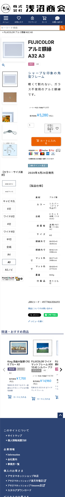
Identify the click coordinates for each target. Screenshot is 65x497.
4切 (9, 224)
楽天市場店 (26, 481)
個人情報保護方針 (16, 440)
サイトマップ (14, 435)
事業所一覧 (13, 464)
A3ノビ (9, 270)
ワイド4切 (9, 231)
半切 (9, 239)
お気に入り (19, 19)
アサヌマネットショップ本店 (22, 476)
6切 (9, 208)
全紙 (9, 247)
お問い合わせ (57, 19)
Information (13, 454)
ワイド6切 (9, 216)
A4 (9, 254)
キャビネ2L (9, 201)
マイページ (32, 19)
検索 (62, 27)
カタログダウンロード (18, 490)
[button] (4, 369)
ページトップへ (60, 415)
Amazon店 (25, 485)
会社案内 (11, 459)
